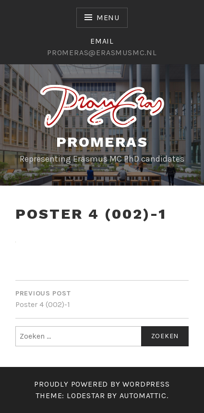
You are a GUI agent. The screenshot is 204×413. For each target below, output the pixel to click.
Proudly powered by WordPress (101, 384)
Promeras (102, 141)
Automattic (143, 395)
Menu (108, 17)
